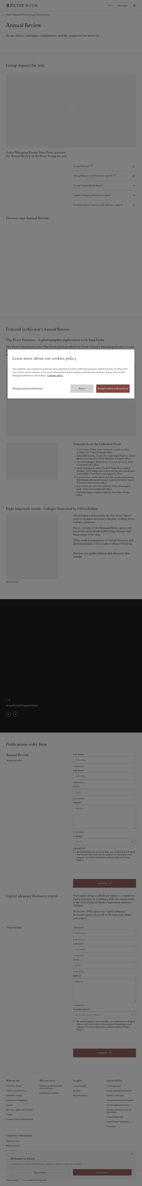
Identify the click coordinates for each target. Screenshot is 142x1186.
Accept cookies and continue (113, 388)
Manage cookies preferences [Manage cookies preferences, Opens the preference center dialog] (27, 388)
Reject (82, 388)
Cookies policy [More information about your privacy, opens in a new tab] (55, 375)
